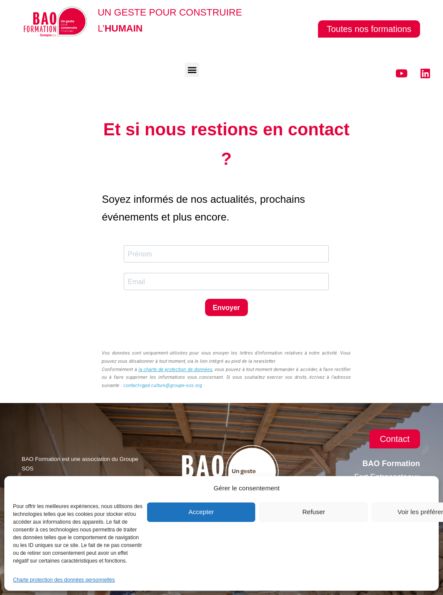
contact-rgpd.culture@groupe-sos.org (162, 385)
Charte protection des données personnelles (64, 580)
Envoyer (226, 307)
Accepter (201, 511)
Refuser (313, 511)
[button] (192, 70)
